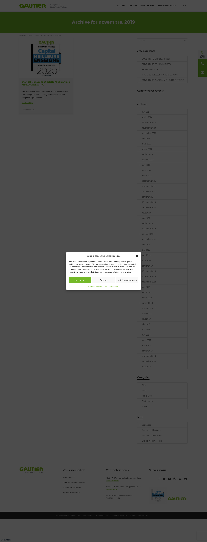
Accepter (79, 280)
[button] (137, 256)
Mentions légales (111, 286)
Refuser (103, 280)
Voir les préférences (127, 280)
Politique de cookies (95, 286)
